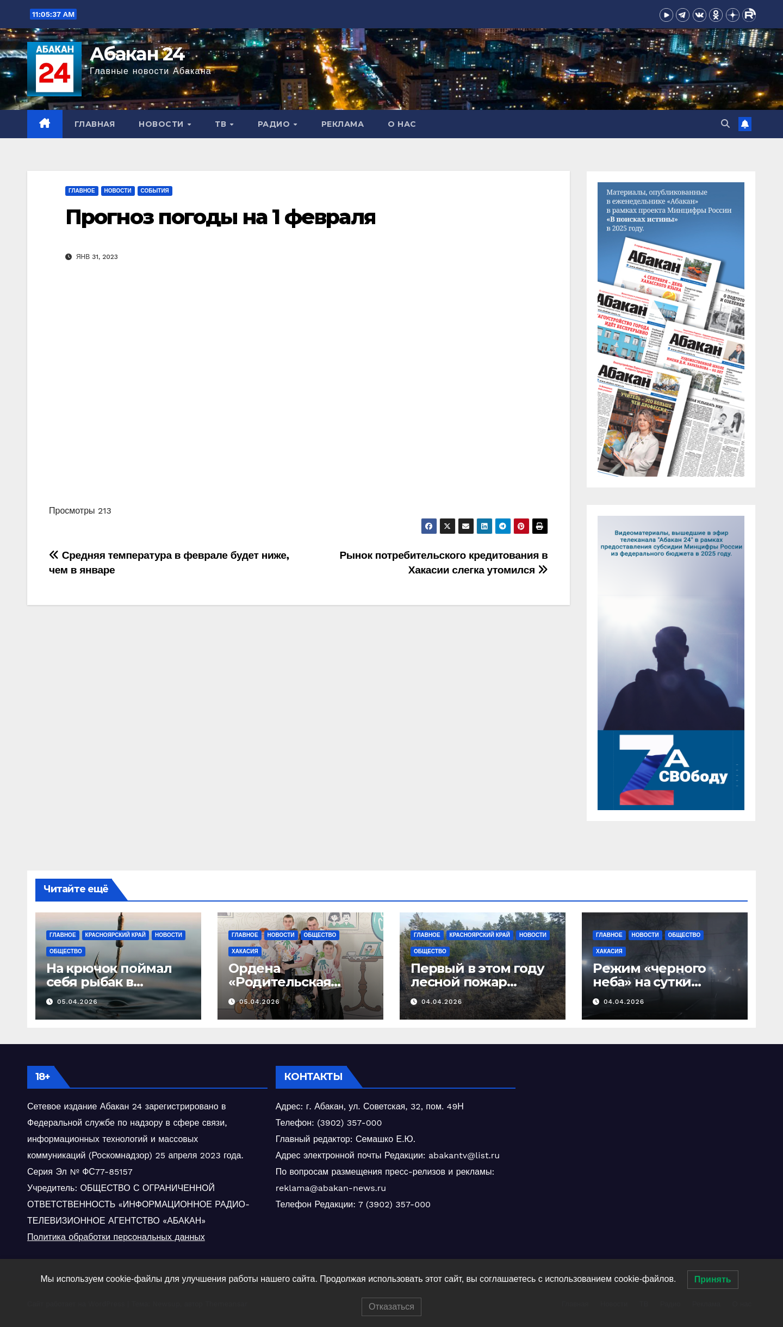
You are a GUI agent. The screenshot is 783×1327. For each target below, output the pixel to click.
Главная (94, 124)
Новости (162, 124)
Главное (82, 191)
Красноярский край (115, 935)
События (155, 191)
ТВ (222, 124)
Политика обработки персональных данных (116, 1237)
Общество (65, 951)
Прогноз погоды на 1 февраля (220, 217)
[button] (725, 124)
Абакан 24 (137, 53)
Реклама (342, 124)
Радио (275, 124)
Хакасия (245, 951)
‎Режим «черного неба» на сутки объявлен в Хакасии (659, 981)
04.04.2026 (441, 1001)
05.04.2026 (77, 1001)
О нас (402, 124)
